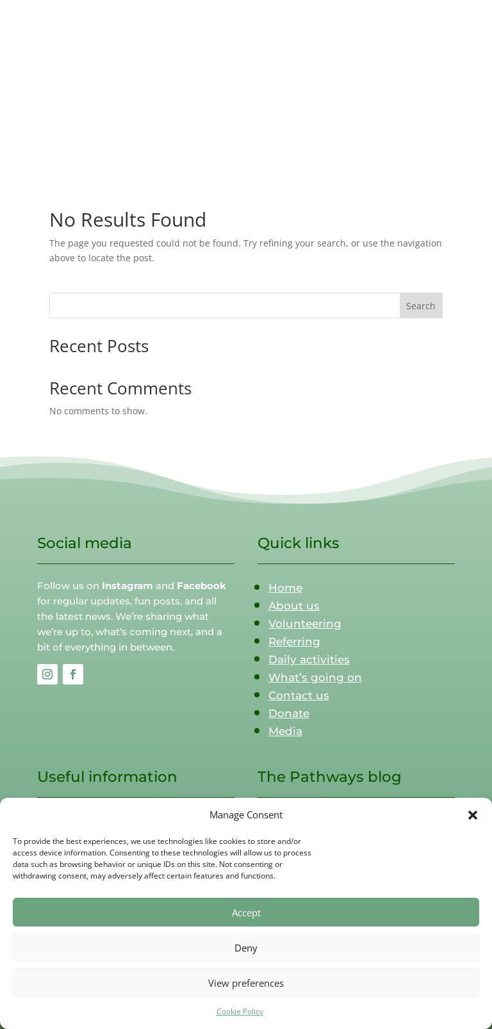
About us (294, 605)
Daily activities (309, 659)
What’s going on (315, 677)
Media (285, 731)
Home (285, 587)
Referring (294, 641)
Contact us (298, 695)
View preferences (246, 982)
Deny (246, 947)
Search (421, 306)
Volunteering (304, 623)
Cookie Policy (240, 1011)
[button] (472, 815)
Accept (246, 912)
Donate (288, 713)
